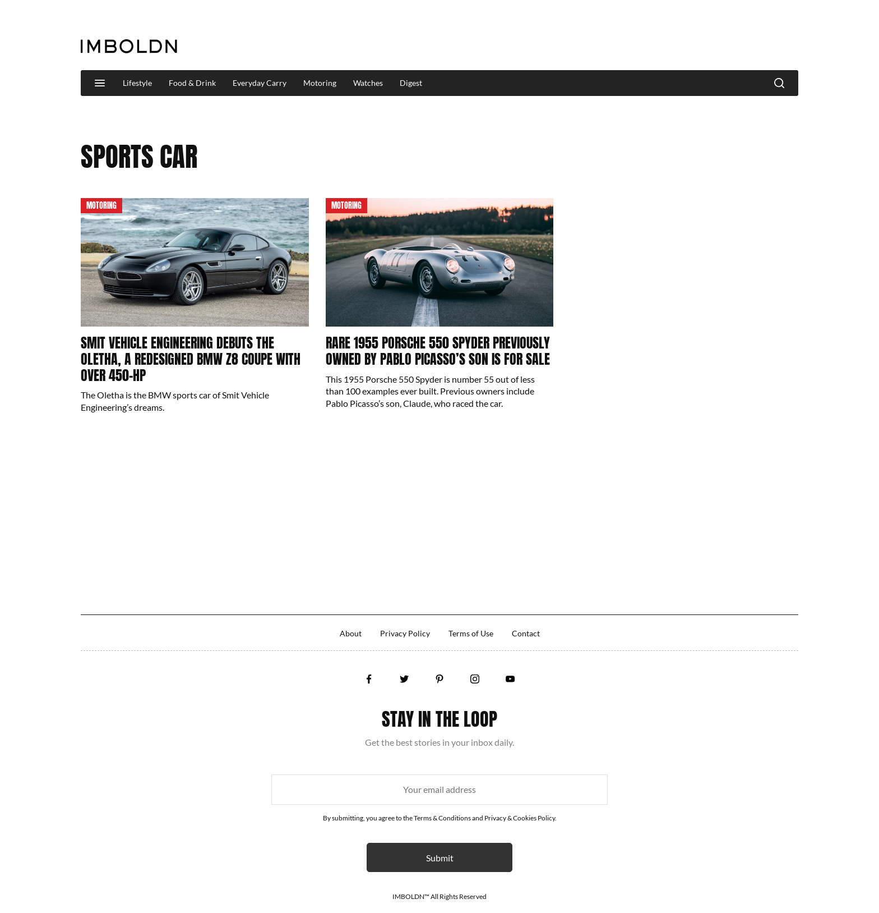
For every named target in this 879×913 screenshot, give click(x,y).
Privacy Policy (405, 633)
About (351, 633)
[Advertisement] (594, 36)
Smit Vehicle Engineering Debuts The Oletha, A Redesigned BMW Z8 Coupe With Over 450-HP (190, 359)
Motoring (319, 83)
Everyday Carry (259, 83)
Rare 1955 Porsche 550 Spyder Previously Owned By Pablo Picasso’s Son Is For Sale (438, 351)
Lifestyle (137, 83)
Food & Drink (192, 83)
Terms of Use (470, 633)
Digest (411, 83)
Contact (526, 633)
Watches (368, 83)
